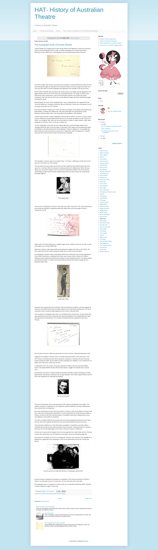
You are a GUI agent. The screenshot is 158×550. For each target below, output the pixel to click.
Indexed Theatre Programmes (108, 39)
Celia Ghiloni (103, 159)
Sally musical (103, 237)
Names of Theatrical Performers (108, 41)
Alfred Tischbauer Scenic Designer (45, 507)
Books (58, 31)
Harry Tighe (103, 188)
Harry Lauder (103, 183)
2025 (101, 122)
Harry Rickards (104, 186)
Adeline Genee (104, 151)
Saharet (102, 235)
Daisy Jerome (103, 167)
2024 (101, 136)
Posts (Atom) (45, 501)
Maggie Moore (103, 210)
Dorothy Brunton (104, 173)
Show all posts (75, 38)
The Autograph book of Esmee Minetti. (53, 44)
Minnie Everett (103, 212)
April (103, 124)
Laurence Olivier (104, 202)
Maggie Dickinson (104, 208)
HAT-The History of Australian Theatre (111, 126)
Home (35, 31)
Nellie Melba (103, 221)
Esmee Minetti (49, 493)
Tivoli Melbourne (104, 243)
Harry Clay (102, 181)
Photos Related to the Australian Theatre (111, 43)
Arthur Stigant (103, 155)
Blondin (102, 157)
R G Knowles (103, 233)
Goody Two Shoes (105, 179)
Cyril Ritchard (103, 165)
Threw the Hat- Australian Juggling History (111, 45)
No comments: (50, 491)
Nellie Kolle (56, 493)
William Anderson (104, 251)
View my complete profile (114, 111)
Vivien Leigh (103, 249)
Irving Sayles (103, 196)
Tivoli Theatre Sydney (105, 245)
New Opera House (105, 223)
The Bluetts (103, 239)
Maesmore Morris (104, 206)
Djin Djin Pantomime (105, 171)
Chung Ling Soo (104, 161)
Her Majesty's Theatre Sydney (108, 192)
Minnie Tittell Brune (105, 214)
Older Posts (88, 498)
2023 (101, 138)
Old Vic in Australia (105, 227)
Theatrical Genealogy (46, 31)
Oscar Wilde (103, 229)
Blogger (86, 541)
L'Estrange (102, 200)
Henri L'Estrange (48, 513)
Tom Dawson (103, 247)
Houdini (102, 194)
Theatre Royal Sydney (106, 241)
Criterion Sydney (104, 163)
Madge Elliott (103, 204)
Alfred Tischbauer (104, 153)
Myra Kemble (103, 216)
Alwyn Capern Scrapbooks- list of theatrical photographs (80, 31)
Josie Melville (103, 198)
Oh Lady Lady (103, 225)
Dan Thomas (42, 493)
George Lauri (103, 177)
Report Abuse (117, 143)
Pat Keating (62, 493)
